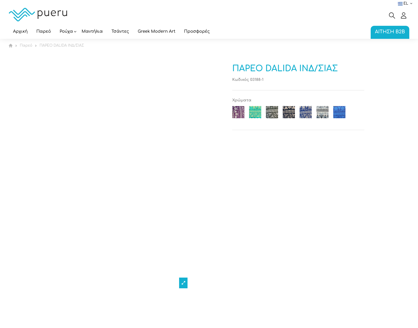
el (406, 3)
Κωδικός (240, 80)
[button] (66, 32)
